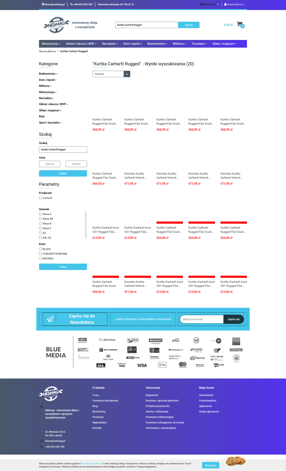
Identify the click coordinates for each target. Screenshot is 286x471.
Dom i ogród (132, 43)
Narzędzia (110, 43)
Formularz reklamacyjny (160, 417)
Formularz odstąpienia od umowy (165, 422)
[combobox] (111, 74)
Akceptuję (211, 465)
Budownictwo (157, 43)
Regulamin (152, 395)
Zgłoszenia (205, 406)
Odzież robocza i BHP (81, 43)
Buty (42, 116)
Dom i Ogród (48, 80)
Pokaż (63, 266)
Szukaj (63, 173)
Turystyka (199, 43)
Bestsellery (99, 411)
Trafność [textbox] (99, 74)
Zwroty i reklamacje (157, 411)
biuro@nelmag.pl (55, 440)
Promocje (98, 417)
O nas (95, 395)
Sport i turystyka (50, 122)
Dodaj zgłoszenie (209, 411)
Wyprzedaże (99, 422)
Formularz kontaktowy (105, 400)
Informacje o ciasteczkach (161, 427)
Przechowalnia (207, 400)
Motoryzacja (51, 43)
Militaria (179, 43)
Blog (95, 406)
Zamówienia (206, 395)
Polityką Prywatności (92, 463)
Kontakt (97, 427)
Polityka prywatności (158, 406)
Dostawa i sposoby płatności (162, 400)
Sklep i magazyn (224, 43)
